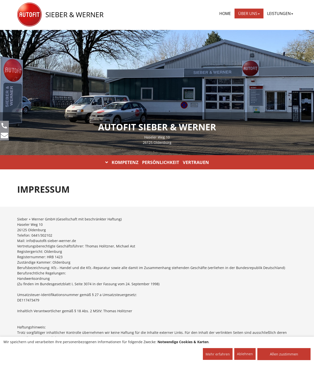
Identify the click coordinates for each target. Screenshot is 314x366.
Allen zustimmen (284, 354)
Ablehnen (245, 354)
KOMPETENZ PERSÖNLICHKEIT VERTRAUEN (157, 162)
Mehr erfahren (218, 354)
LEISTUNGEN (280, 13)
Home (225, 13)
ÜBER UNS (249, 13)
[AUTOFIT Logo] (29, 14)
